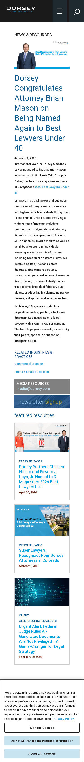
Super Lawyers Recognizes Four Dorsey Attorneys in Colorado (41, 555)
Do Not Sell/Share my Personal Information (42, 740)
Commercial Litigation (28, 363)
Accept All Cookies (42, 753)
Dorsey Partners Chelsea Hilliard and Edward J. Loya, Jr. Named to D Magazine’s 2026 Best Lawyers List (41, 476)
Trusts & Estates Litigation (31, 371)
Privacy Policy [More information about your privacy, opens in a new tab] (63, 718)
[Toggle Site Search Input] (76, 11)
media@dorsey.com (33, 388)
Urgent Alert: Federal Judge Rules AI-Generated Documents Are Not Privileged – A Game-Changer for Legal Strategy (41, 639)
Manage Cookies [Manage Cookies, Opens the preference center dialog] (42, 727)
